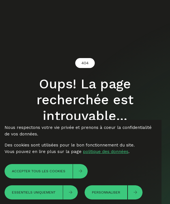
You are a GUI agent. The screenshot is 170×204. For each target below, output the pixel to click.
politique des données (105, 151)
